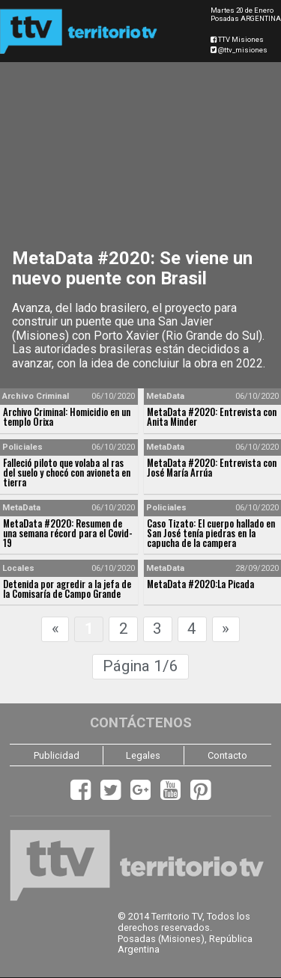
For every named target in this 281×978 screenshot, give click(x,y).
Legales (143, 755)
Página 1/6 (140, 666)
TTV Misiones (237, 39)
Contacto (227, 755)
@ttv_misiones (239, 50)
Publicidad (56, 755)
